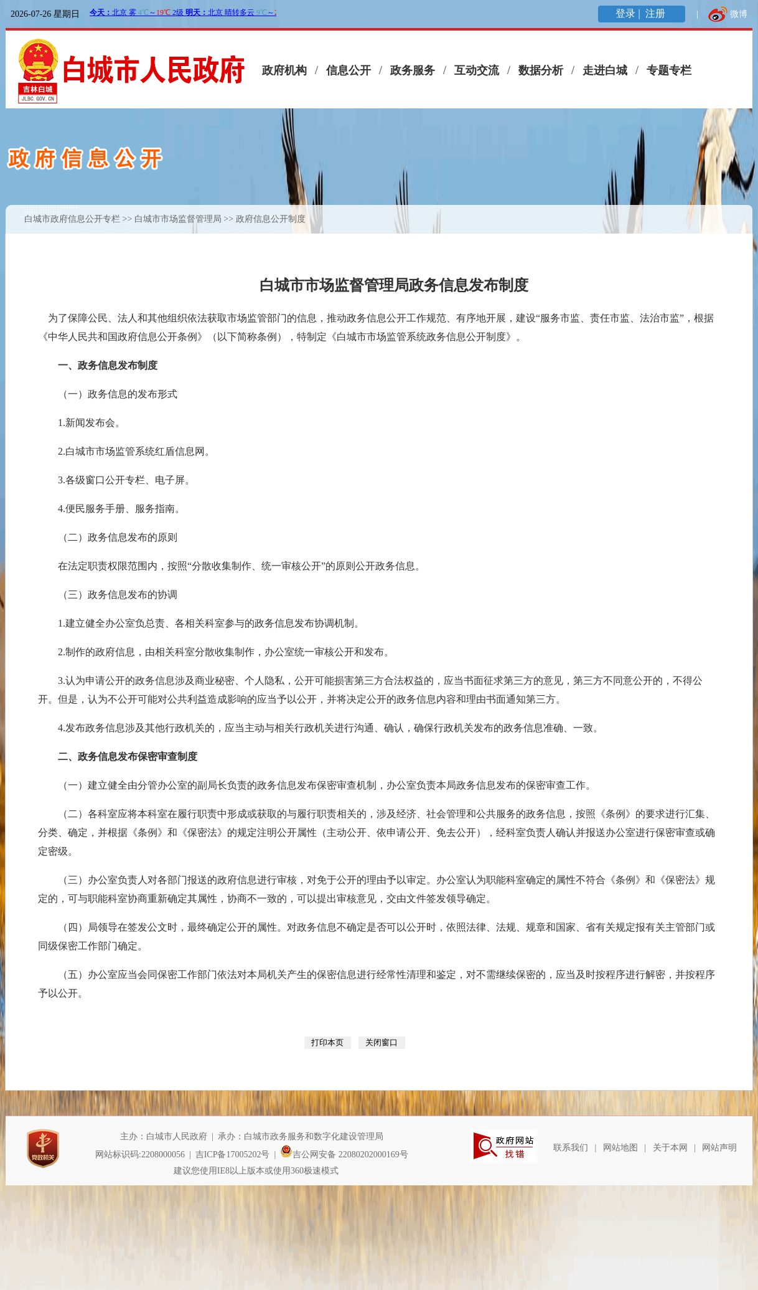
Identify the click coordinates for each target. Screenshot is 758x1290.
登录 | (628, 13)
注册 (656, 13)
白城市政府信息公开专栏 (72, 219)
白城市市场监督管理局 (178, 219)
